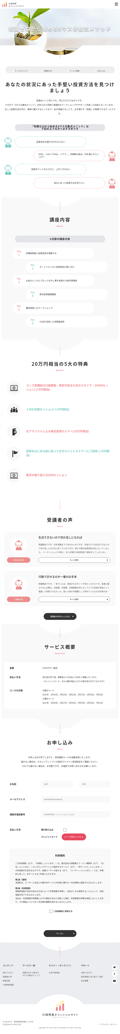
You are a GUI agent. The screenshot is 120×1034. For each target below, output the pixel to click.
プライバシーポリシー (108, 1024)
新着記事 (6, 981)
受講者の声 (7, 977)
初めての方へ (8, 973)
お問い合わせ (86, 973)
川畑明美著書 (8, 985)
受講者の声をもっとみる (60, 616)
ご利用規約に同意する (63, 911)
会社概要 (84, 981)
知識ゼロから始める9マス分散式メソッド (31, 974)
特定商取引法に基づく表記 (92, 977)
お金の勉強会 (54, 973)
